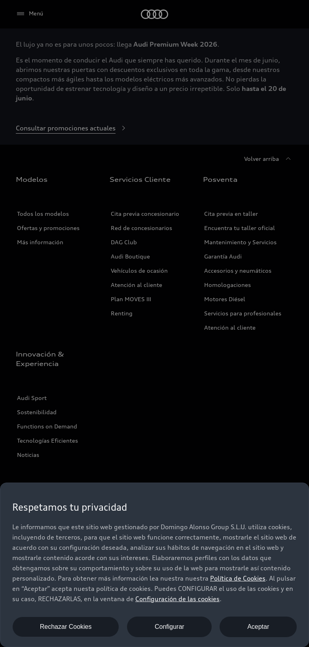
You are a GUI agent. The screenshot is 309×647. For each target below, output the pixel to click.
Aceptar (258, 626)
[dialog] (154, 565)
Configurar (169, 626)
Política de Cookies (237, 578)
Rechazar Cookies (66, 626)
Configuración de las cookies (177, 599)
